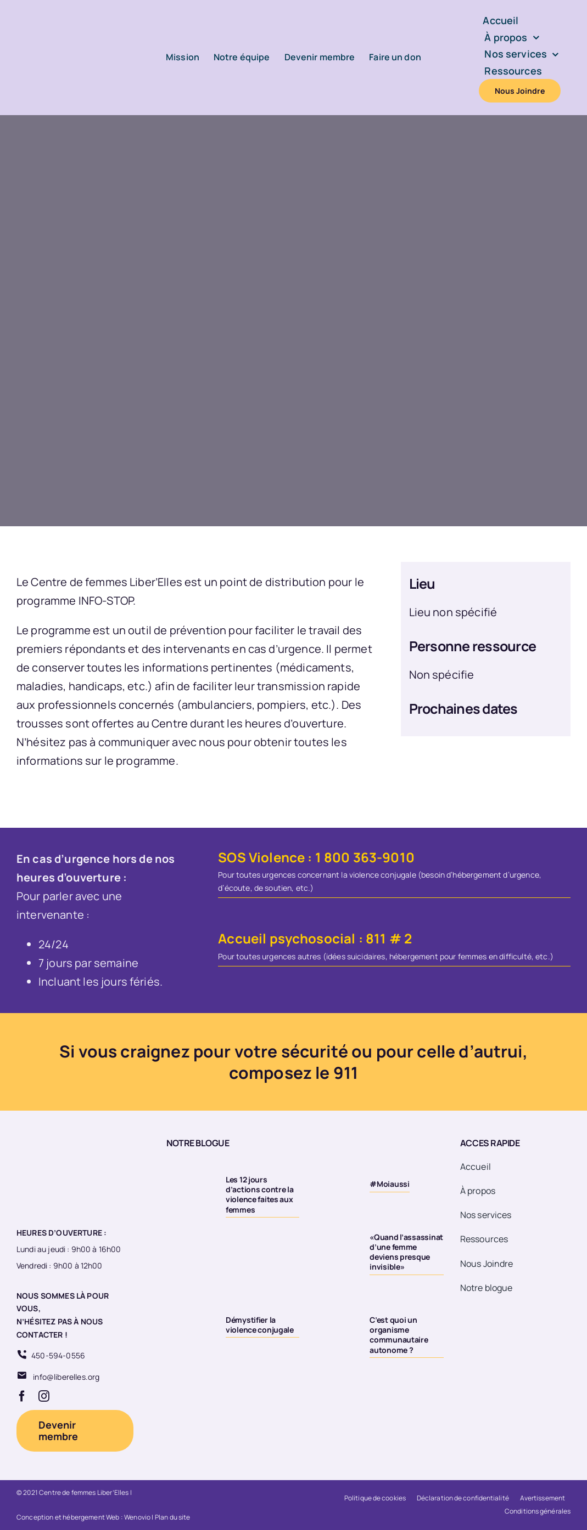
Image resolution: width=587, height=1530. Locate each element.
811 (376, 938)
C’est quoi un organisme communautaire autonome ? (399, 1335)
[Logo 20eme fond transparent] (58, 1137)
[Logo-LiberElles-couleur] (63, 16)
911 (345, 1072)
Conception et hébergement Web (68, 1517)
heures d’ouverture (294, 723)
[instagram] (43, 1396)
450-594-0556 (58, 1355)
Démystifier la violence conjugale (260, 1325)
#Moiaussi (389, 1184)
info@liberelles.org (66, 1377)
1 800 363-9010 (365, 857)
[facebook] (21, 1396)
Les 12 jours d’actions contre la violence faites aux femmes (260, 1194)
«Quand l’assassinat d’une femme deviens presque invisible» (406, 1252)
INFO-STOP (106, 600)
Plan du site (173, 1517)
